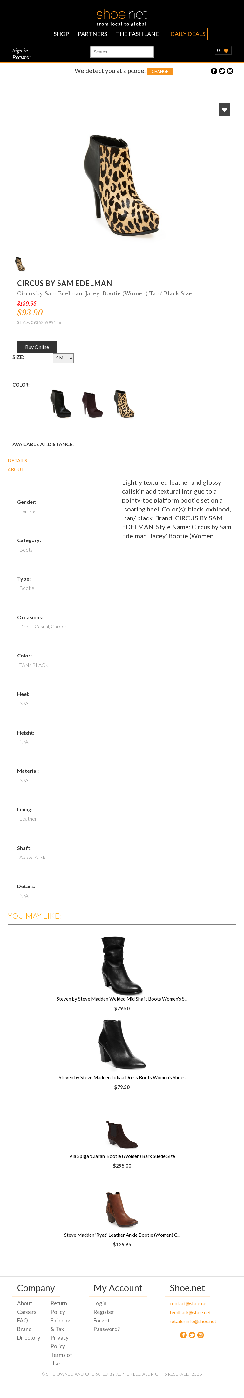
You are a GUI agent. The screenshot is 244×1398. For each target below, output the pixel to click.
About (24, 1303)
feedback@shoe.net (181, 1312)
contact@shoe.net (181, 1303)
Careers (27, 1311)
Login (99, 1303)
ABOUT (16, 469)
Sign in (20, 50)
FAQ (22, 1320)
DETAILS (17, 460)
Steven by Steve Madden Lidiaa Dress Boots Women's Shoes (122, 1077)
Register (21, 57)
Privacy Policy (60, 1342)
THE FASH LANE (137, 33)
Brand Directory (28, 1333)
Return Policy (59, 1307)
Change (160, 71)
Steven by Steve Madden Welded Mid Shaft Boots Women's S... (122, 999)
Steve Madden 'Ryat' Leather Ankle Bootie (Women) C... (122, 1235)
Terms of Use (61, 1359)
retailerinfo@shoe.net (181, 1321)
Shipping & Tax (61, 1324)
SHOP (61, 33)
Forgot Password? (105, 1324)
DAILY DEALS (187, 33)
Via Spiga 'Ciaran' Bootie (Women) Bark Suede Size (122, 1156)
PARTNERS (92, 33)
